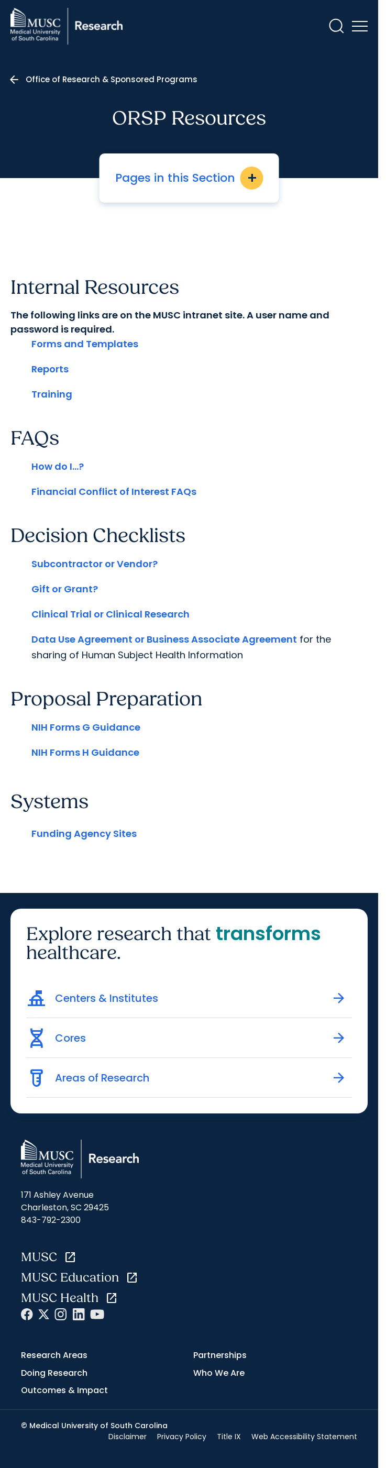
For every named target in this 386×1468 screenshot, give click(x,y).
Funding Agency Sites (84, 833)
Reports (50, 369)
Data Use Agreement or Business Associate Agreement (164, 639)
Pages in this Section (189, 178)
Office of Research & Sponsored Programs (111, 79)
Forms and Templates (84, 343)
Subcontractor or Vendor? (94, 563)
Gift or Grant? (64, 588)
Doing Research (54, 1373)
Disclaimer (127, 1436)
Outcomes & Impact (64, 1390)
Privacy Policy (181, 1436)
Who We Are (219, 1373)
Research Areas (54, 1355)
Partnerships (220, 1355)
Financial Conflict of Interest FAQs (113, 491)
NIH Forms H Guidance (85, 752)
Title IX (229, 1436)
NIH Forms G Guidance (85, 727)
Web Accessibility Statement (304, 1436)
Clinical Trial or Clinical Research (110, 614)
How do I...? (57, 466)
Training (51, 394)
